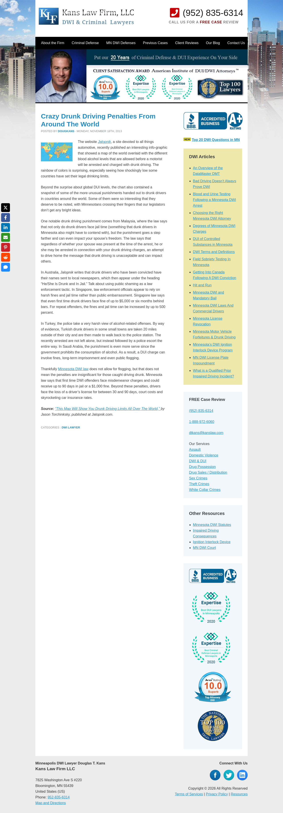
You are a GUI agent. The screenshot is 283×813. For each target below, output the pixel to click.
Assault (195, 449)
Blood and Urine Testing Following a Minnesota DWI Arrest (214, 199)
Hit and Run (202, 285)
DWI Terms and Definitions (214, 252)
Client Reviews (187, 43)
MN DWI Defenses (120, 43)
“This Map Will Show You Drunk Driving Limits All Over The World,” (108, 409)
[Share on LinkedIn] (5, 227)
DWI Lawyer (71, 427)
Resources (239, 794)
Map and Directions (50, 803)
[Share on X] (5, 207)
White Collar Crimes (204, 490)
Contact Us (236, 43)
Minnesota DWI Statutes (212, 525)
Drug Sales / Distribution (208, 472)
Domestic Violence (203, 455)
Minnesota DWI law (73, 369)
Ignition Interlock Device (212, 542)
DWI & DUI (197, 461)
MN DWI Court (204, 548)
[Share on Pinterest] (5, 247)
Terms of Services (189, 794)
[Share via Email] (5, 237)
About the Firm (52, 43)
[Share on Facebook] (5, 217)
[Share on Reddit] (5, 257)
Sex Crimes (198, 478)
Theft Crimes (199, 484)
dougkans (66, 131)
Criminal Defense (85, 43)
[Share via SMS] (5, 267)
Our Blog (213, 43)
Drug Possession (202, 467)
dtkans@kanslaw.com (206, 433)
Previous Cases (155, 43)
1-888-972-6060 (201, 422)
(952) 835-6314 (213, 13)
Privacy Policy (217, 794)
